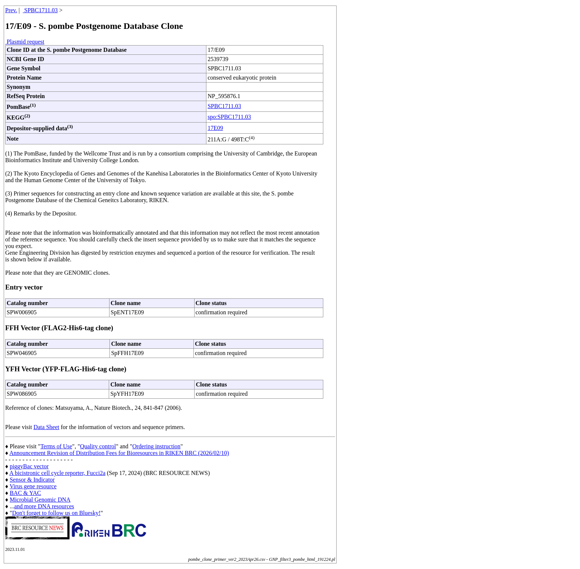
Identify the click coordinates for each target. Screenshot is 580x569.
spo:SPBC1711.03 (229, 117)
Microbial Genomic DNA (40, 499)
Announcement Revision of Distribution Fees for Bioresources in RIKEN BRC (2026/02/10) (119, 453)
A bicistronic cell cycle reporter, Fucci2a (57, 473)
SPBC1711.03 (40, 10)
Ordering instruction (156, 446)
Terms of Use (56, 446)
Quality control (98, 446)
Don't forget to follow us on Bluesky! (56, 513)
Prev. (11, 10)
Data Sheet (46, 427)
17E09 (215, 128)
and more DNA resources (44, 506)
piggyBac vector (29, 466)
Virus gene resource (33, 486)
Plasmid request (24, 42)
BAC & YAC (25, 493)
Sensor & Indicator (32, 479)
